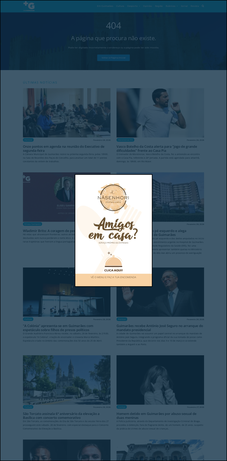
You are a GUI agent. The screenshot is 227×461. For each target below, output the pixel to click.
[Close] (146, 179)
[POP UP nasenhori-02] (113, 175)
